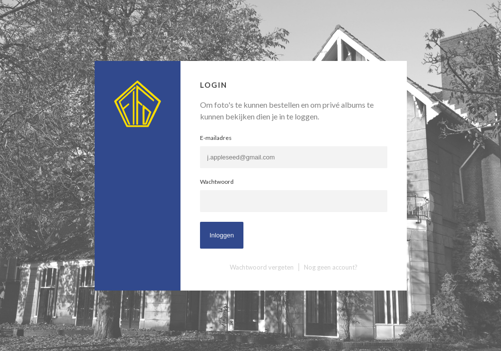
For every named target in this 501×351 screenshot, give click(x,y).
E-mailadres (216, 137)
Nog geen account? (331, 267)
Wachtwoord (217, 181)
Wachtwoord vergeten (262, 267)
